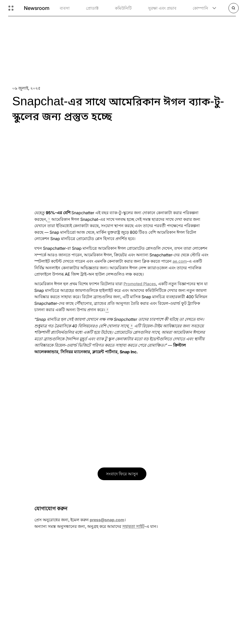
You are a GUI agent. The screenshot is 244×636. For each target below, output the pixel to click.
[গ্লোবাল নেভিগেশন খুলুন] (11, 8)
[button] (48, 219)
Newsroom (37, 8)
